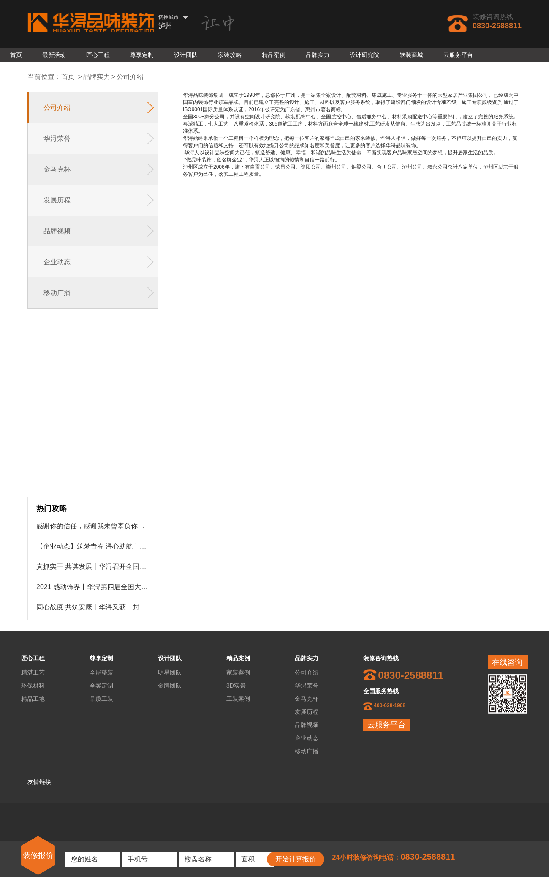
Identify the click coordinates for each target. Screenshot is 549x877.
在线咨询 (507, 662)
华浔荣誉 (306, 685)
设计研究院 (364, 55)
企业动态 (306, 738)
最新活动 (54, 55)
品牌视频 (306, 724)
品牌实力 (317, 55)
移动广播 (306, 751)
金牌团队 (170, 685)
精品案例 (273, 55)
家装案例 (238, 672)
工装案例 (238, 698)
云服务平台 (458, 55)
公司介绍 (130, 76)
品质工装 (101, 698)
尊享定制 (142, 55)
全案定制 (101, 685)
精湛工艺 (33, 672)
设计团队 (186, 55)
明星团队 (170, 672)
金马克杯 (306, 698)
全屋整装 (101, 672)
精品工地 (33, 698)
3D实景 (236, 685)
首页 (16, 55)
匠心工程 (98, 55)
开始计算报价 (295, 859)
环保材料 (33, 685)
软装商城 (411, 55)
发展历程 (306, 711)
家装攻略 (230, 55)
